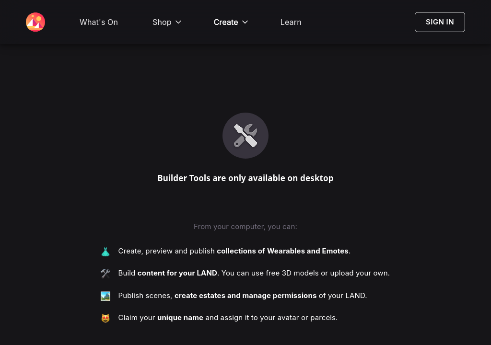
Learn (291, 22)
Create (232, 22)
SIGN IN (440, 21)
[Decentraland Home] (35, 22)
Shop (167, 22)
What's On (99, 22)
